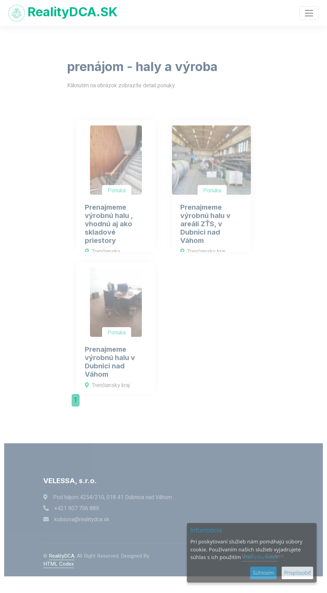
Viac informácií (260, 556)
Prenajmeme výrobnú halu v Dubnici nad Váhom (110, 372)
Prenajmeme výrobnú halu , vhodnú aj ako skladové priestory (109, 234)
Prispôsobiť (297, 572)
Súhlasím (263, 572)
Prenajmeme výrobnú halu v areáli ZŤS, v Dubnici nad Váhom (205, 234)
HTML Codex (58, 564)
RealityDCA (61, 556)
